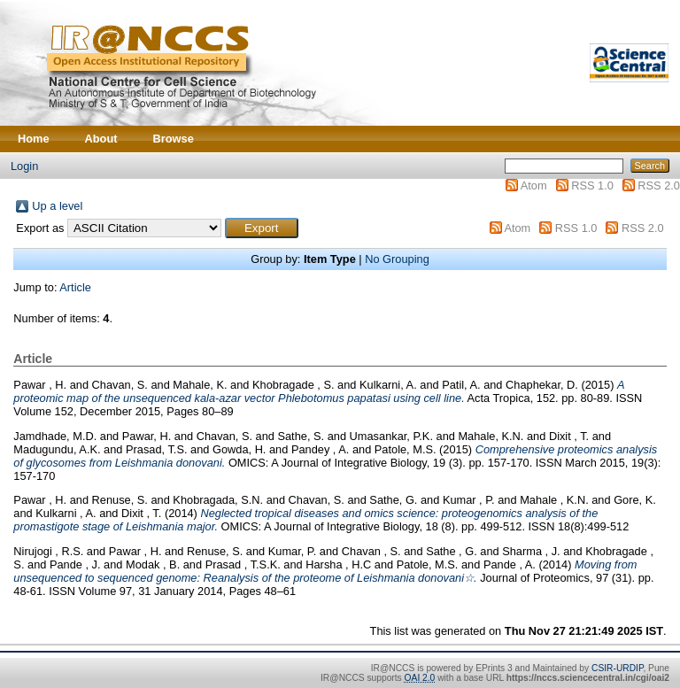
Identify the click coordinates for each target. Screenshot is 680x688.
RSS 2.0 (659, 185)
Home (34, 138)
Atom (534, 185)
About (101, 138)
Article (75, 287)
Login (24, 166)
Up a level (57, 206)
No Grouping (397, 259)
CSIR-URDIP (617, 668)
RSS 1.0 (592, 185)
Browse (173, 138)
